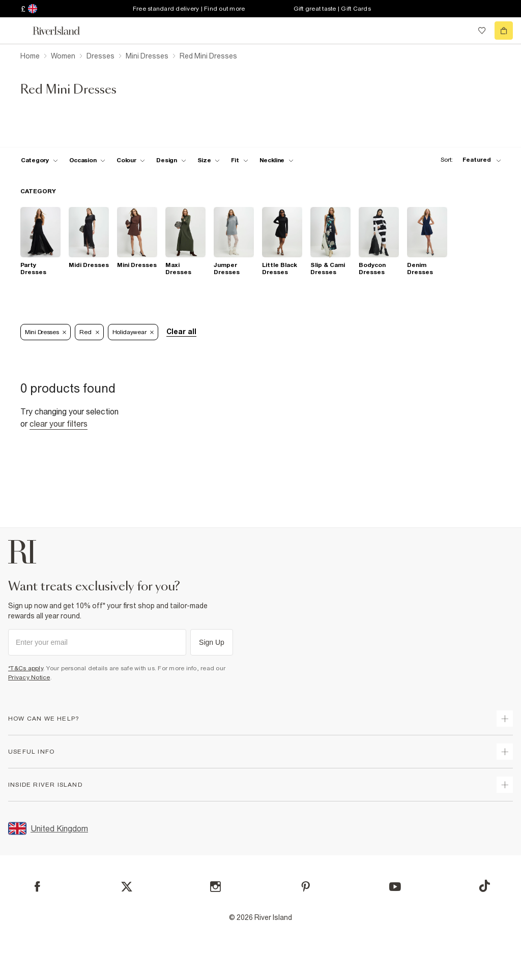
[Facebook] (37, 887)
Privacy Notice (29, 677)
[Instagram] (215, 887)
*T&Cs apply (25, 668)
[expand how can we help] (505, 718)
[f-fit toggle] (239, 160)
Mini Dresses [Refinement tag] (45, 332)
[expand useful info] (505, 751)
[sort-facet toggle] (468, 159)
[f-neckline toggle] (277, 160)
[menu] (17, 30)
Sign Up (211, 642)
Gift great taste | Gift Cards (332, 8)
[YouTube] (395, 887)
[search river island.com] (461, 30)
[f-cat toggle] (39, 160)
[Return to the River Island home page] (63, 31)
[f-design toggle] (171, 160)
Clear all (181, 331)
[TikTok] (484, 886)
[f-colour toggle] (131, 160)
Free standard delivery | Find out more (189, 8)
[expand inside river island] (505, 785)
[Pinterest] (305, 887)
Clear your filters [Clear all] (59, 423)
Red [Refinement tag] (89, 332)
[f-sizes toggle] (209, 160)
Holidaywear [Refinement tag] (133, 332)
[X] (127, 887)
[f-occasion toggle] (87, 160)
